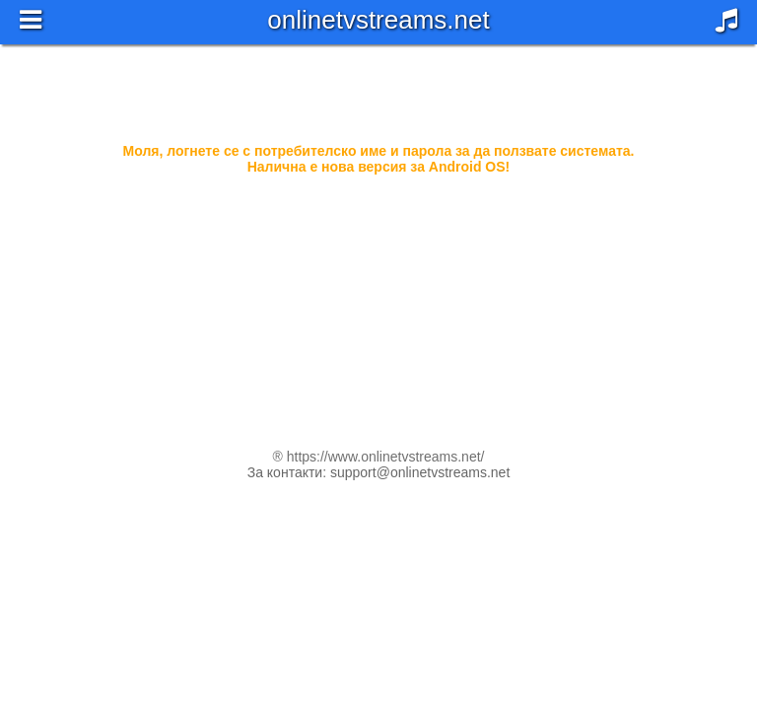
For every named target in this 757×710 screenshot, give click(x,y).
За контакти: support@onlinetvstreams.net (379, 472)
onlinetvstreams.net (378, 20)
